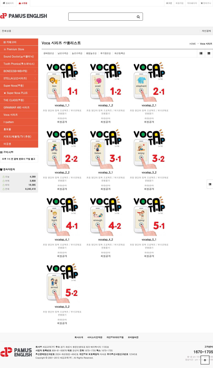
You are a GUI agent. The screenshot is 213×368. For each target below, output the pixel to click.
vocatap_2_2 (62, 172)
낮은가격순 (63, 53)
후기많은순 (105, 53)
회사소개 (79, 337)
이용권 (7, 144)
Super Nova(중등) (14, 85)
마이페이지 (192, 3)
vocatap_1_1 (62, 105)
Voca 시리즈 (11, 114)
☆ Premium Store (14, 49)
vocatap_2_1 (149, 105)
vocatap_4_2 (105, 239)
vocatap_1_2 (105, 105)
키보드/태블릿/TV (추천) (17, 136)
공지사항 (8, 152)
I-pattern (9, 122)
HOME (193, 43)
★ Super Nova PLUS (15, 93)
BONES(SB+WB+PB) (15, 71)
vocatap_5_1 (149, 239)
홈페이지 (8, 3)
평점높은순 (91, 53)
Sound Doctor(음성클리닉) (19, 56)
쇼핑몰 (23, 3)
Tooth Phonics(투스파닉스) (19, 64)
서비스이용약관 (94, 337)
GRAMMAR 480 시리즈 (16, 107)
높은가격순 (77, 53)
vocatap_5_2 (62, 306)
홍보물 (7, 129)
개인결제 (206, 31)
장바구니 (206, 3)
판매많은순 (48, 53)
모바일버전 (133, 337)
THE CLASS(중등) (14, 100)
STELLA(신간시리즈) (15, 78)
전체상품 (6, 31)
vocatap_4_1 (62, 239)
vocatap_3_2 (149, 172)
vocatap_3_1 (105, 172)
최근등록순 (119, 53)
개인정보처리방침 (115, 337)
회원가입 (180, 3)
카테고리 (10, 42)
